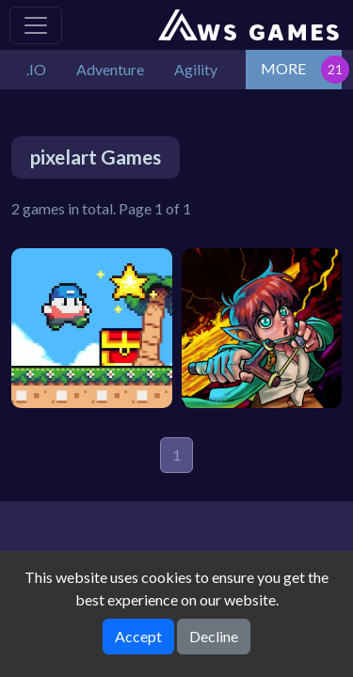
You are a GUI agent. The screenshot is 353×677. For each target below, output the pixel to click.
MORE (283, 68)
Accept (138, 636)
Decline (213, 636)
